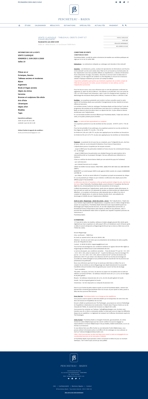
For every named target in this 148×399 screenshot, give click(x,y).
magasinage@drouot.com (100, 244)
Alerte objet (32, 2)
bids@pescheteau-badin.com (75, 376)
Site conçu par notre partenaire (74, 392)
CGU (54, 386)
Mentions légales (77, 386)
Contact (39, 2)
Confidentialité (64, 386)
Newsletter (24, 2)
